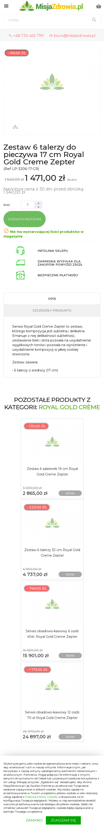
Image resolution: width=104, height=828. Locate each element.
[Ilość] (28, 205)
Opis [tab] (52, 298)
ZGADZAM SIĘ (63, 820)
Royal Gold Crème (69, 407)
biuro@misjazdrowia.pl (72, 35)
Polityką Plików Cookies (41, 796)
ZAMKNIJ (34, 820)
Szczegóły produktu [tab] (52, 310)
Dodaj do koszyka (24, 219)
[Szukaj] (52, 20)
